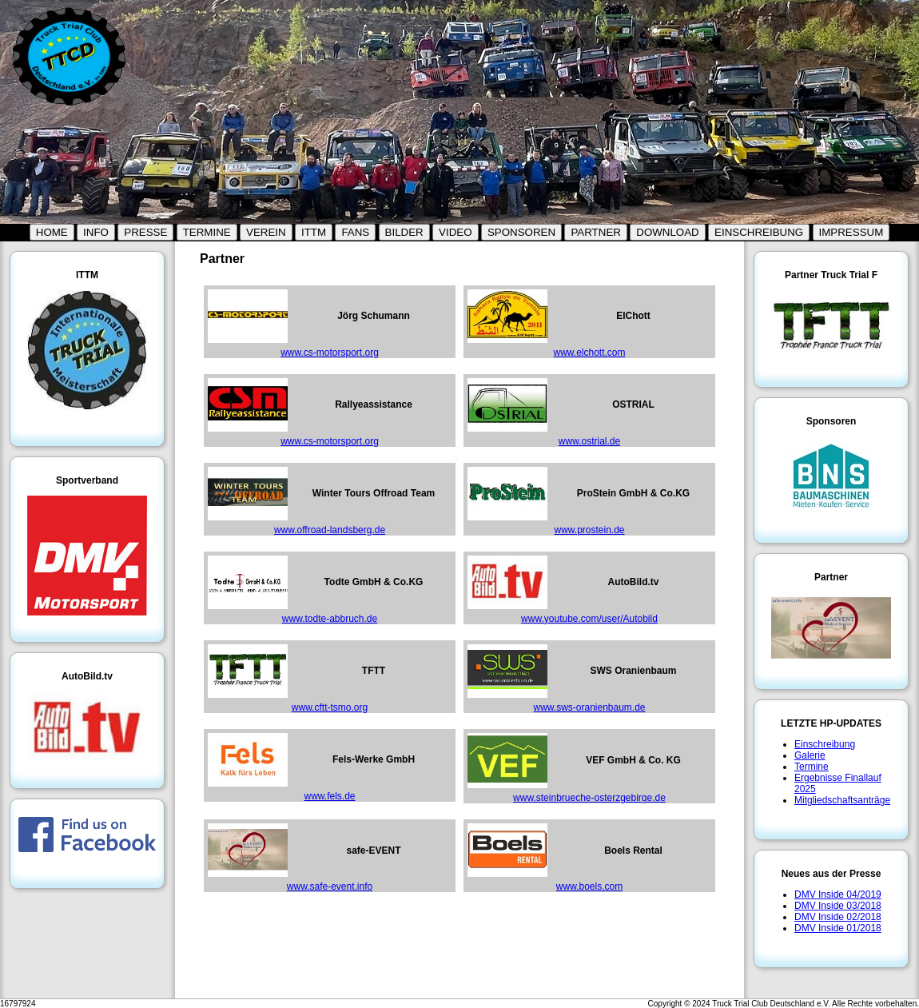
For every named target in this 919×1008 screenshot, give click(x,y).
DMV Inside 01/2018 (837, 928)
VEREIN (266, 232)
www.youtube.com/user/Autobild (589, 618)
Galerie (810, 755)
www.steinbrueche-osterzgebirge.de (589, 797)
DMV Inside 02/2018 (837, 916)
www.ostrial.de (589, 441)
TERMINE (207, 232)
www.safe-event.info (329, 886)
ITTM (313, 232)
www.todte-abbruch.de (329, 618)
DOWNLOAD (667, 232)
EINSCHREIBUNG (758, 232)
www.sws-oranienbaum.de (589, 707)
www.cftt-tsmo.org (330, 707)
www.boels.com (589, 886)
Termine (811, 766)
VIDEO (455, 232)
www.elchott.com (589, 352)
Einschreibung (824, 744)
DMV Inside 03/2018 (837, 905)
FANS (355, 232)
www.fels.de (329, 796)
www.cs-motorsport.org (329, 352)
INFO (96, 232)
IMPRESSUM (851, 232)
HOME (52, 232)
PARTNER (595, 232)
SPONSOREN (521, 232)
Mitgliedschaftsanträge (842, 800)
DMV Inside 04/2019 (837, 894)
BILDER (404, 232)
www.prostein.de (589, 530)
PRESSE (145, 232)
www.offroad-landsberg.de (329, 530)
